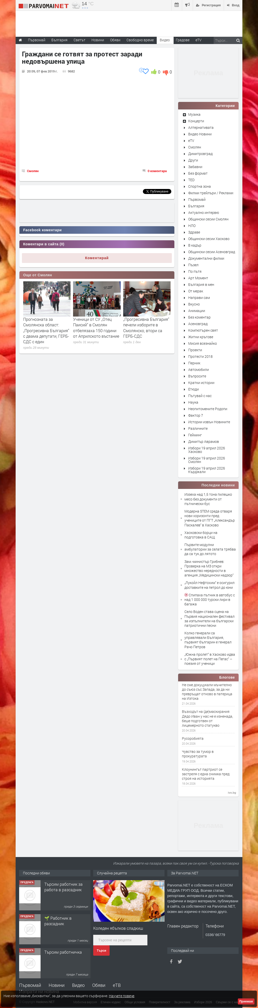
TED (191, 179)
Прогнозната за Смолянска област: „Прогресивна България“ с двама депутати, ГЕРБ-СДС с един (46, 330)
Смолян (33, 171)
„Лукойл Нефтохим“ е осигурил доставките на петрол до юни (209, 585)
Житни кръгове (200, 336)
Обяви (98, 985)
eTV (191, 140)
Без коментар (199, 317)
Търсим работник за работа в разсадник (63, 886)
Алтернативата (201, 127)
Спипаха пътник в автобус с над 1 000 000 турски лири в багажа (209, 599)
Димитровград (200, 153)
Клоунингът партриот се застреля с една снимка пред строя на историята (206, 774)
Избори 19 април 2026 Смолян (206, 460)
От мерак (195, 291)
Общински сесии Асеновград (211, 251)
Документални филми (206, 258)
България (196, 206)
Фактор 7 (195, 415)
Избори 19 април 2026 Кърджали (206, 470)
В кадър (194, 245)
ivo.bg (232, 792)
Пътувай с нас (200, 395)
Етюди (193, 389)
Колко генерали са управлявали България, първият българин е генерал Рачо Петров (208, 640)
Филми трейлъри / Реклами (210, 192)
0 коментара (157, 171)
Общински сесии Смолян (208, 219)
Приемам (246, 1001)
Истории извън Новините (209, 421)
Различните (198, 428)
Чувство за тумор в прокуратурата (198, 753)
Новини (97, 39)
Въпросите (197, 376)
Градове (182, 39)
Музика (194, 114)
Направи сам (199, 297)
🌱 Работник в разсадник (58, 920)
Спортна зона (199, 186)
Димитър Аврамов (203, 441)
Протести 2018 (200, 356)
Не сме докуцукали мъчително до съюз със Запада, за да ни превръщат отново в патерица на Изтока (207, 692)
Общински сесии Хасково (209, 238)
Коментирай (97, 258)
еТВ (117, 985)
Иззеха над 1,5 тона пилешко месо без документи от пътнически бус (208, 499)
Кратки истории (201, 382)
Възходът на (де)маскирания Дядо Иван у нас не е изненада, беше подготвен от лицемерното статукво (207, 718)
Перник (194, 363)
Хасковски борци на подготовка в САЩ (200, 534)
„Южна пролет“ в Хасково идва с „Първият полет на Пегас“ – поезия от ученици (209, 659)
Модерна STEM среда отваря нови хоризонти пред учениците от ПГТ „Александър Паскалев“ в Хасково (209, 518)
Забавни (195, 166)
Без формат (198, 173)
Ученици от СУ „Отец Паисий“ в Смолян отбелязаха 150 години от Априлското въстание (96, 328)
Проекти (195, 349)
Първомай (197, 199)
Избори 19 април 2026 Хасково (206, 450)
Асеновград (198, 323)
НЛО (192, 225)
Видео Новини (200, 134)
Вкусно (194, 304)
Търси (101, 950)
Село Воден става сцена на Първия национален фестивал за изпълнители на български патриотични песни (209, 618)
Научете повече (121, 995)
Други (193, 160)
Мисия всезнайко (202, 343)
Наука (193, 402)
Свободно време (140, 39)
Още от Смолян (37, 275)
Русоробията (193, 738)
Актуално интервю (203, 212)
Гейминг (195, 435)
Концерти (196, 121)
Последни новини (218, 485)
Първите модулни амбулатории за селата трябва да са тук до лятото (210, 549)
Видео (78, 985)
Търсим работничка (63, 952)
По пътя (195, 271)
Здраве (194, 232)
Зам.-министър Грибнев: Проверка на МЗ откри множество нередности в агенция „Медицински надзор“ (209, 568)
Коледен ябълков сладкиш (118, 928)
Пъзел (193, 264)
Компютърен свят (203, 330)
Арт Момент (198, 278)
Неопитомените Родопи (207, 408)
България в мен (201, 284)
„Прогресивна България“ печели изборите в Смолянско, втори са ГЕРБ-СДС (146, 328)
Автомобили (198, 369)
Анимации (196, 310)
